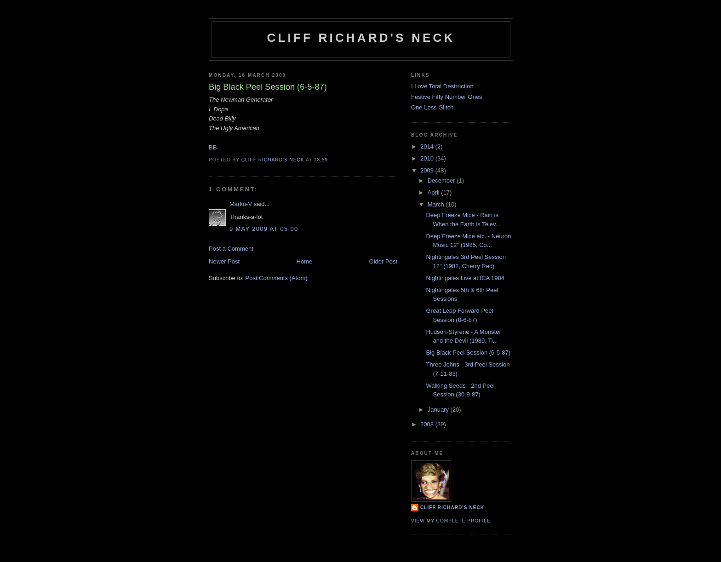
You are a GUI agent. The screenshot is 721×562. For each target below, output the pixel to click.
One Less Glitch (432, 107)
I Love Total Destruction (442, 86)
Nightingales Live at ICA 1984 (465, 278)
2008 (427, 424)
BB (213, 147)
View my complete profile (451, 520)
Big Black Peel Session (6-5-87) (468, 352)
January (439, 409)
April (434, 192)
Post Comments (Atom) (277, 278)
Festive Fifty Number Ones (446, 96)
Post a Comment (231, 248)
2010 (427, 158)
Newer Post (224, 261)
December (442, 180)
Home (305, 261)
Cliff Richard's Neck (361, 38)
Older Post (383, 261)
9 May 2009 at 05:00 (263, 228)
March (437, 204)
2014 (427, 146)
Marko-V (240, 204)
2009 (427, 170)
